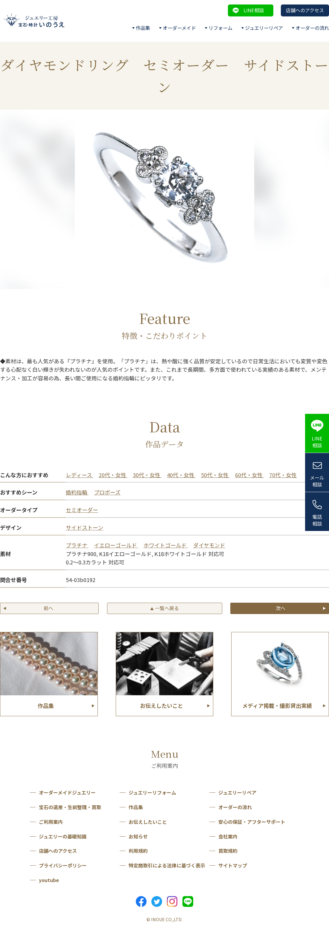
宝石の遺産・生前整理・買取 (70, 807)
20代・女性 (113, 475)
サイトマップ (232, 865)
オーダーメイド (179, 27)
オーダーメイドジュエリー (67, 792)
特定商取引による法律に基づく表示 (167, 865)
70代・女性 (283, 475)
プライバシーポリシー (63, 865)
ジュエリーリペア (264, 27)
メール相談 (317, 481)
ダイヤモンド (209, 545)
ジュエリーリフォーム (152, 792)
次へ (280, 608)
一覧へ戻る (164, 608)
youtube (49, 880)
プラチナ (77, 545)
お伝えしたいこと (148, 821)
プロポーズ (107, 492)
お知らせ (138, 836)
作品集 (143, 27)
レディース (79, 475)
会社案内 (227, 836)
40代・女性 (181, 475)
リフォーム (220, 27)
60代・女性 (249, 475)
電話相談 (317, 520)
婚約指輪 (77, 492)
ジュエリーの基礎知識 (62, 836)
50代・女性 (215, 475)
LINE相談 (253, 10)
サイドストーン (84, 527)
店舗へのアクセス (305, 10)
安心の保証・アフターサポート (251, 821)
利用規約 (138, 850)
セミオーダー (82, 510)
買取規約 (227, 850)
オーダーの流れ (312, 27)
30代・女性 (147, 475)
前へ (48, 608)
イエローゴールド (116, 545)
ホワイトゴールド (166, 545)
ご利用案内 (51, 821)
